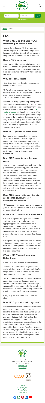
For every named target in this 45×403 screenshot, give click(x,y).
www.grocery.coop (22, 388)
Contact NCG (22, 368)
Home (5, 29)
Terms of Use (22, 392)
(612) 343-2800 (22, 366)
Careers (22, 386)
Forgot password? (22, 19)
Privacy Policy (22, 390)
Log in (38, 16)
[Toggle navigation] (4, 6)
